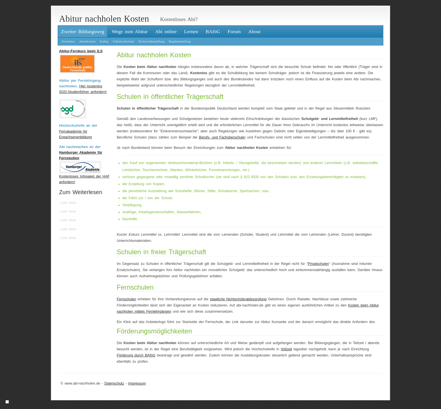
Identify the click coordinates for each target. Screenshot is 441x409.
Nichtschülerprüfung (151, 41)
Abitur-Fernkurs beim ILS (81, 51)
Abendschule (87, 41)
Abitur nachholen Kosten (104, 19)
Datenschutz (114, 383)
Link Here (68, 203)
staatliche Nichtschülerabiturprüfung (238, 299)
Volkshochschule (123, 41)
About (254, 31)
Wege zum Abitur (130, 31)
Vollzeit (286, 349)
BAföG (213, 31)
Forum (234, 31)
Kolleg (104, 41)
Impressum (137, 383)
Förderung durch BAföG (136, 355)
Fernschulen (126, 299)
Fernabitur (68, 41)
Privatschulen (318, 264)
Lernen (191, 31)
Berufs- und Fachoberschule (221, 137)
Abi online (166, 31)
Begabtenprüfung (180, 41)
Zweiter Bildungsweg (82, 31)
